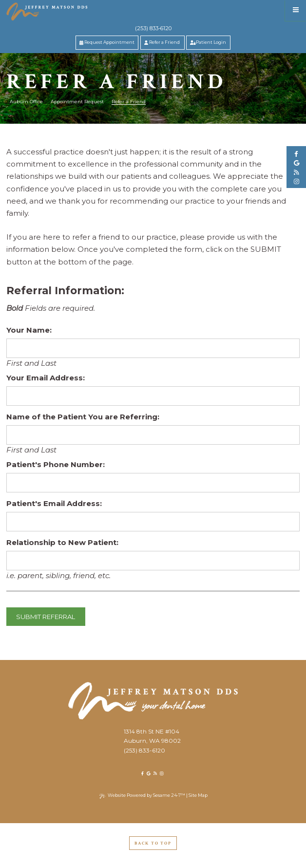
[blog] (296, 172)
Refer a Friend (162, 42)
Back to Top (153, 843)
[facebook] (296, 154)
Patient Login (208, 42)
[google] (296, 163)
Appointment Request (77, 101)
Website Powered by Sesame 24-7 (142, 795)
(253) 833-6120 (153, 28)
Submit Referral (45, 617)
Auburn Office (26, 101)
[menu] (295, 10)
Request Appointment (106, 42)
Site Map (198, 795)
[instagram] (296, 182)
